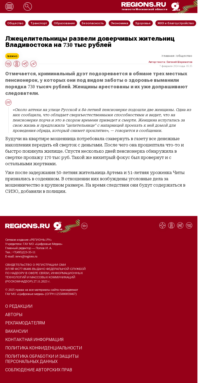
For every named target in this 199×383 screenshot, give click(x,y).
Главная (168, 56)
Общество (184, 56)
